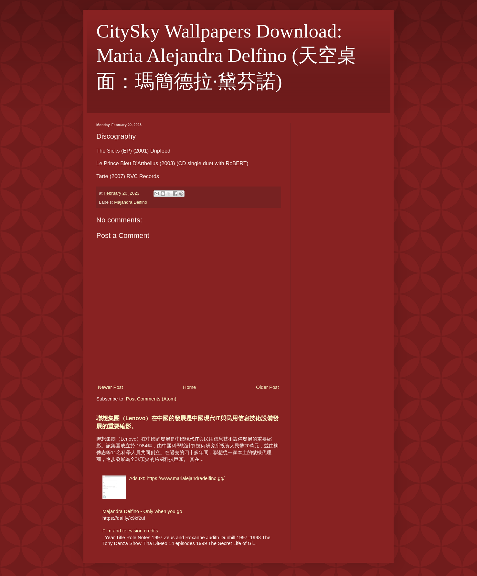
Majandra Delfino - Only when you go (142, 511)
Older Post (267, 387)
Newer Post (110, 387)
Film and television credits (130, 530)
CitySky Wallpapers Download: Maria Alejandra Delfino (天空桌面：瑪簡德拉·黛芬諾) (226, 56)
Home (189, 387)
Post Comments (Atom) (151, 398)
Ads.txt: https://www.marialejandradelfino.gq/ (177, 478)
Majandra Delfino (130, 202)
